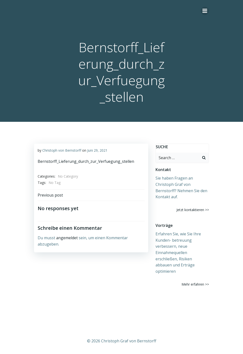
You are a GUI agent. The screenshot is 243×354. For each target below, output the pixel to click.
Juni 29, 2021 (97, 150)
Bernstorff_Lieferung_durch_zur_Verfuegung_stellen (86, 161)
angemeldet (67, 237)
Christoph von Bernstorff (61, 150)
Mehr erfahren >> (195, 284)
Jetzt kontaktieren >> (192, 209)
